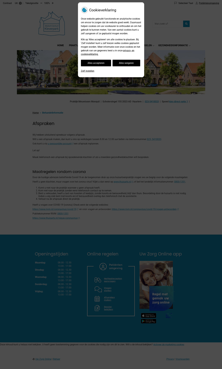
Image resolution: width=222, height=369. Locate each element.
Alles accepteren (96, 63)
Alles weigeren (126, 63)
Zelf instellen (87, 71)
